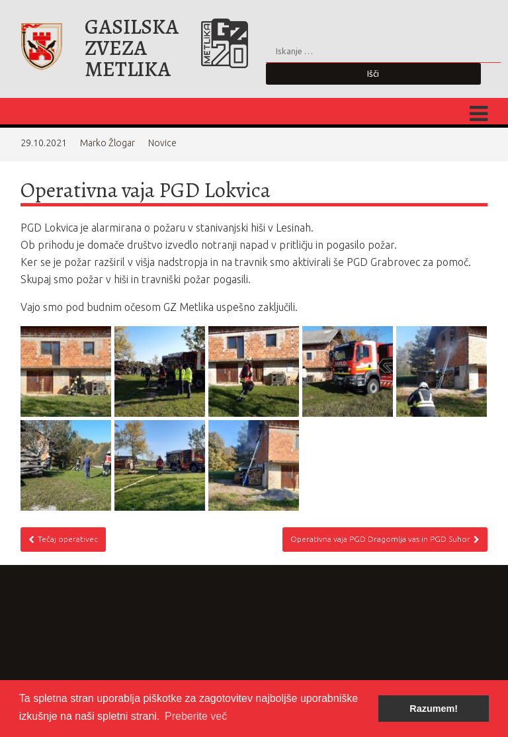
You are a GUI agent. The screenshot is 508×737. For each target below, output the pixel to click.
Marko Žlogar (107, 143)
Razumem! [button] (433, 708)
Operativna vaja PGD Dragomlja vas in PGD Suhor (385, 539)
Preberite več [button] (196, 716)
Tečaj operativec (63, 539)
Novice (162, 143)
